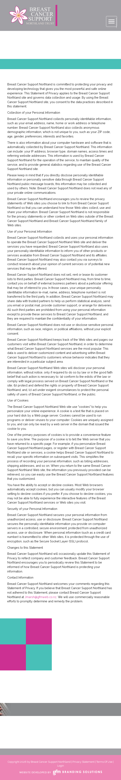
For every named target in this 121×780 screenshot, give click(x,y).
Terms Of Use (104, 761)
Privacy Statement (83, 761)
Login (60, 765)
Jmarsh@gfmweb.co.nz (40, 597)
